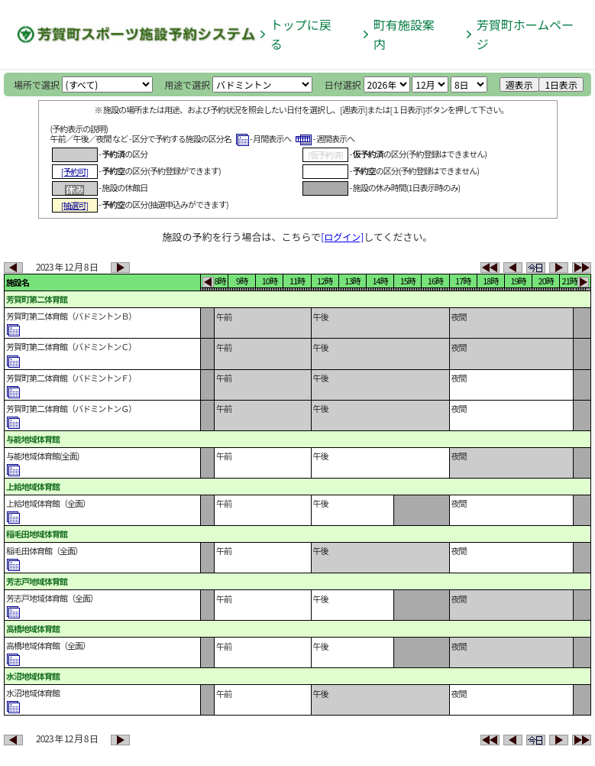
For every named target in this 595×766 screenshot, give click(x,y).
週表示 (519, 84)
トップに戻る (300, 34)
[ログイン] (342, 236)
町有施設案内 (404, 34)
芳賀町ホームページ (525, 34)
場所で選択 (37, 84)
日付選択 (343, 84)
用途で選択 (187, 84)
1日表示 (561, 84)
